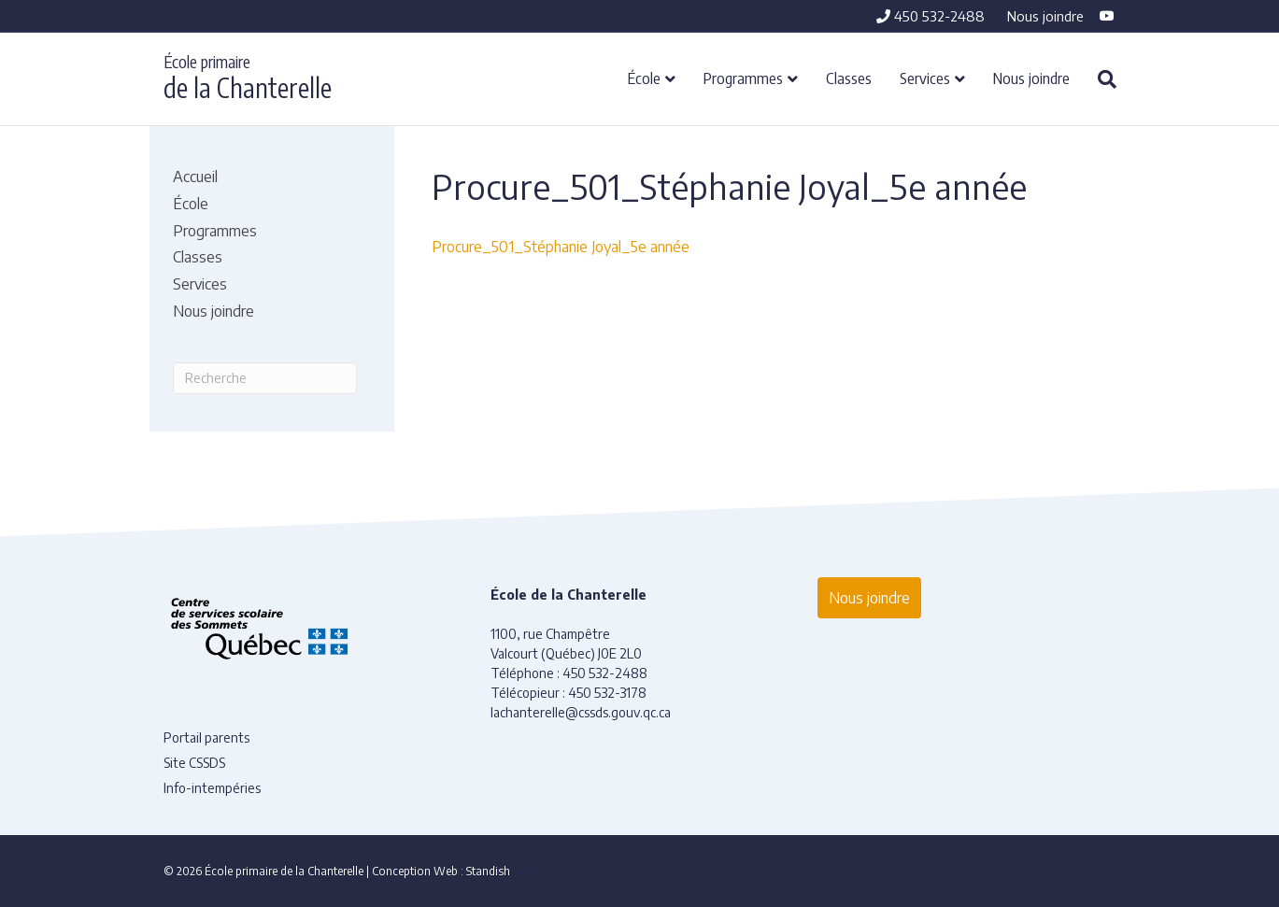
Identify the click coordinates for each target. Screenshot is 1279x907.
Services (925, 77)
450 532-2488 (930, 15)
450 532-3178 (607, 693)
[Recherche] (1100, 79)
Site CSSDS (194, 763)
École (644, 77)
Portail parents (206, 737)
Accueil (195, 176)
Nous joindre (1045, 15)
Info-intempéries (212, 788)
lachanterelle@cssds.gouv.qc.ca (580, 712)
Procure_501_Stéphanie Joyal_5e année (560, 246)
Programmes (743, 77)
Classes (849, 77)
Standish (488, 871)
